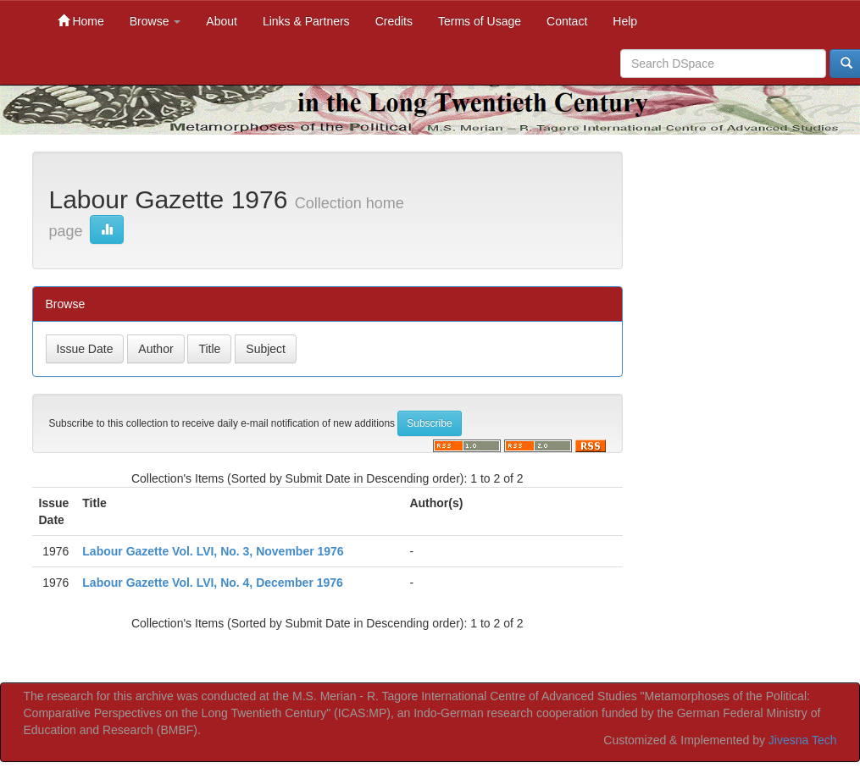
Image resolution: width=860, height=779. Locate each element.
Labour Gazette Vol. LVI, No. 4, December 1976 (212, 582)
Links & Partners (306, 21)
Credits (394, 21)
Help (625, 21)
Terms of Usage (479, 21)
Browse (155, 21)
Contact (567, 21)
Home (81, 21)
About (221, 21)
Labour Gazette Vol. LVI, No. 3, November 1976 (212, 551)
